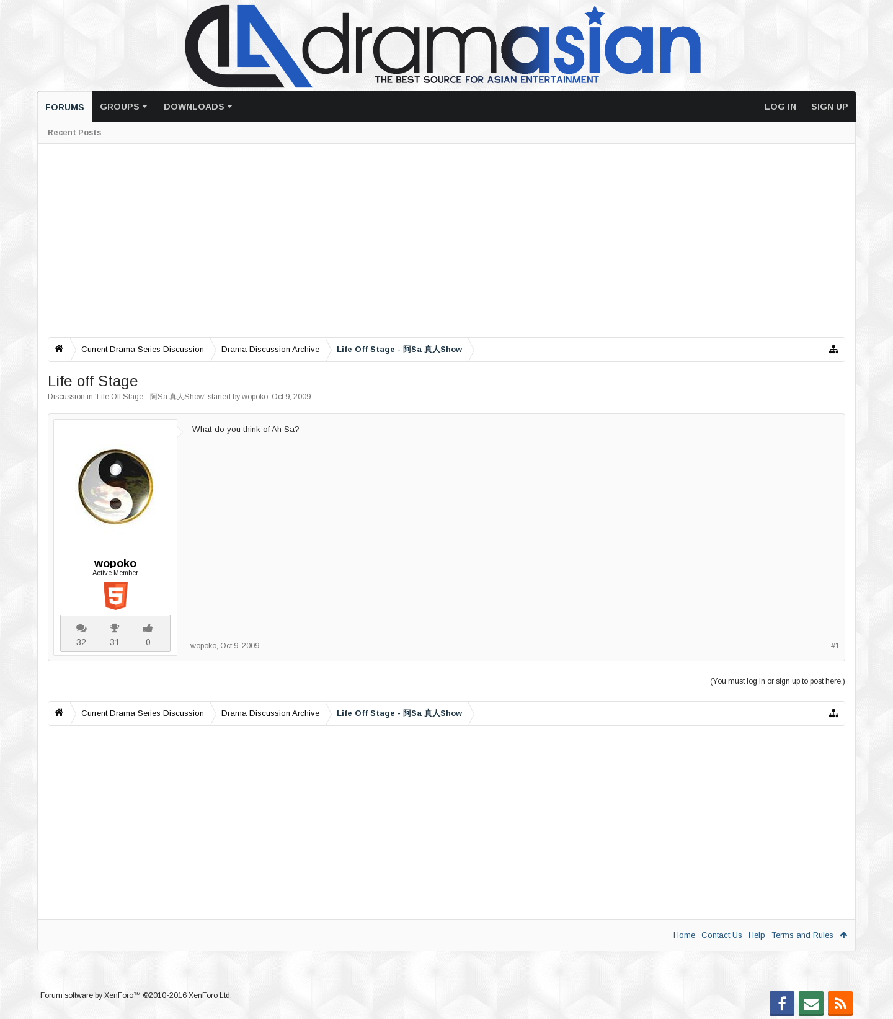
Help (757, 935)
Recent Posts (74, 132)
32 (81, 642)
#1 (835, 646)
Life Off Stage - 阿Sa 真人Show (150, 396)
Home (684, 935)
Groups (120, 107)
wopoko (255, 396)
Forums (64, 107)
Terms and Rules (802, 935)
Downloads (194, 107)
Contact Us (721, 935)
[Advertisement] (420, 240)
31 (115, 642)
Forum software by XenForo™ (136, 995)
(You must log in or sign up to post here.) (777, 681)
